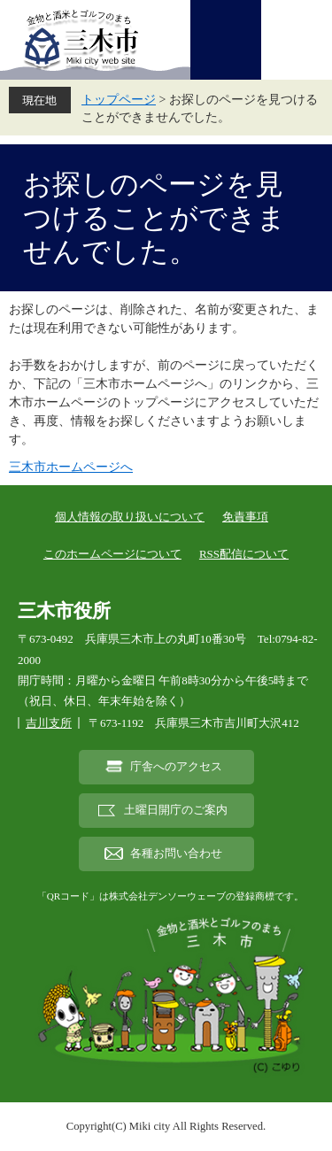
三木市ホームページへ (71, 467)
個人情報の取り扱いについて (130, 516)
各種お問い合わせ (176, 853)
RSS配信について (244, 553)
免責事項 (245, 516)
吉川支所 (49, 723)
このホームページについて (112, 553)
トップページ (118, 99)
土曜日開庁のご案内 (176, 810)
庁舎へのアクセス (176, 767)
